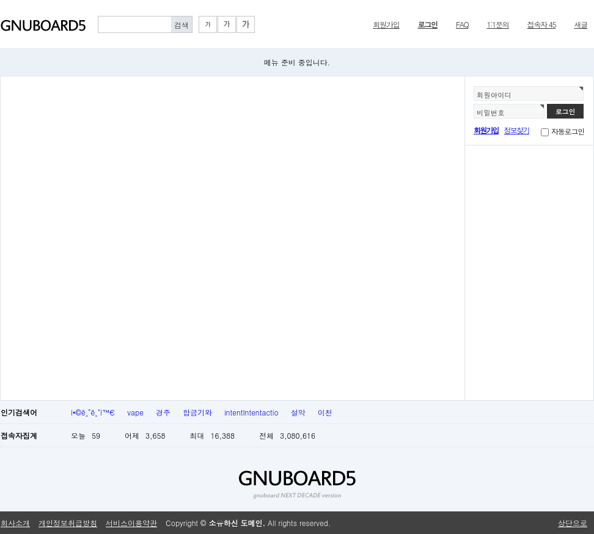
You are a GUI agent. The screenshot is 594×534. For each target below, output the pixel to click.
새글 (580, 24)
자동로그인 (567, 131)
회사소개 (15, 523)
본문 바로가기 (0, 0)
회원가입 (386, 24)
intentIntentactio (251, 412)
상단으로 (572, 523)
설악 (298, 412)
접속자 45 (541, 24)
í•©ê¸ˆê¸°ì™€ (93, 412)
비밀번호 (491, 112)
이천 (325, 412)
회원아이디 (494, 95)
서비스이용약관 (131, 523)
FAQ (462, 24)
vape (135, 412)
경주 (163, 412)
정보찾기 (516, 130)
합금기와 (197, 412)
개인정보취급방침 (67, 523)
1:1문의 (498, 24)
